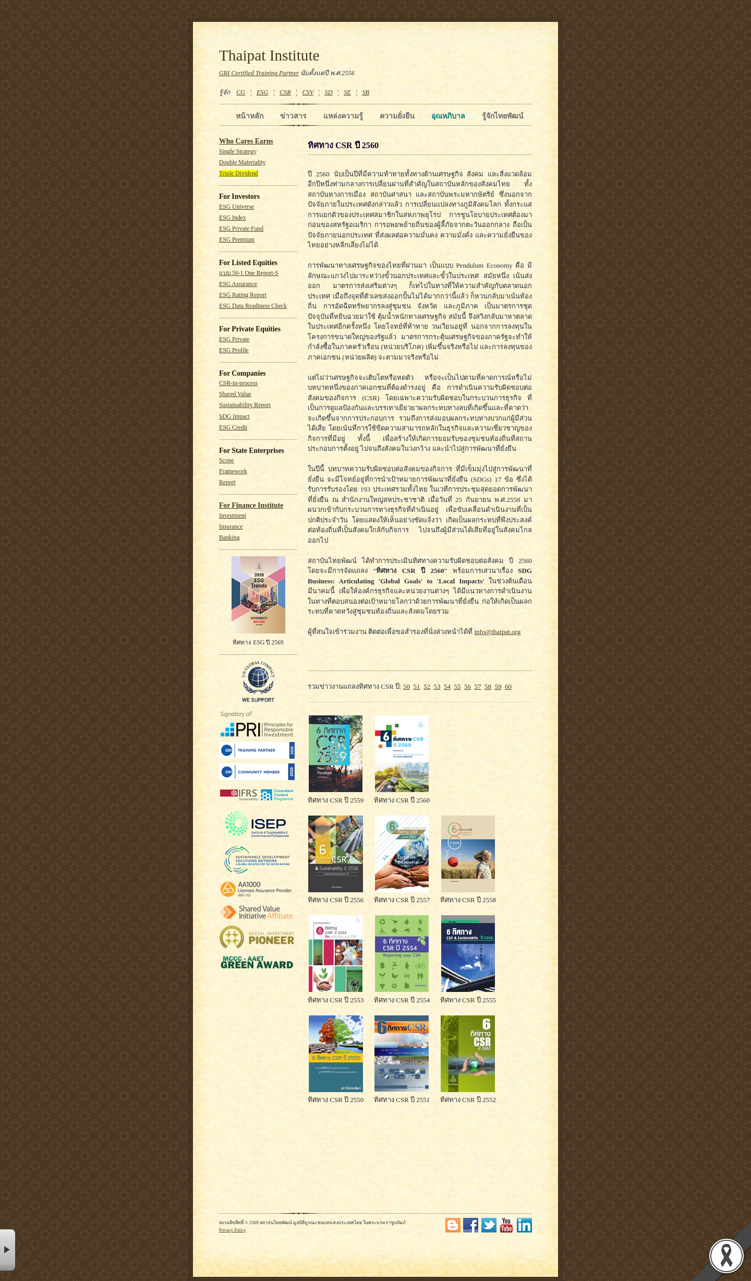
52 (426, 686)
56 (467, 686)
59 (497, 686)
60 (508, 686)
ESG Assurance (238, 284)
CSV (307, 92)
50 (406, 686)
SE (347, 92)
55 (457, 686)
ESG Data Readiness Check (253, 306)
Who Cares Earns (246, 141)
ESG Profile (234, 350)
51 (416, 686)
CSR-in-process (238, 383)
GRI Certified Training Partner (259, 73)
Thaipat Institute (269, 55)
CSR (285, 92)
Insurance (231, 526)
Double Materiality (242, 162)
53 (436, 686)
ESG (262, 92)
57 (477, 686)
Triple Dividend (238, 173)
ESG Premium (237, 239)
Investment (232, 515)
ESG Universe (236, 206)
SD (329, 92)
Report (227, 482)
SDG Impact (234, 416)
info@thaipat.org (498, 632)
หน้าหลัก (249, 116)
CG (240, 92)
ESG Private (234, 339)
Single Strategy (238, 151)
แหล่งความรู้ (343, 116)
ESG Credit (233, 427)
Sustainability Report (245, 405)
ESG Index (232, 217)
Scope (226, 460)
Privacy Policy (232, 1229)
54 (447, 686)
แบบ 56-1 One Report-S (248, 273)
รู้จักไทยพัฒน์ (503, 116)
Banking (229, 537)
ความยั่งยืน (397, 116)
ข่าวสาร (293, 116)
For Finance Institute (251, 505)
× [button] (7, 1250)
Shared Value (235, 394)
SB (366, 92)
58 (487, 686)
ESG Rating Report (243, 295)
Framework (233, 471)
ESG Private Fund (241, 228)
